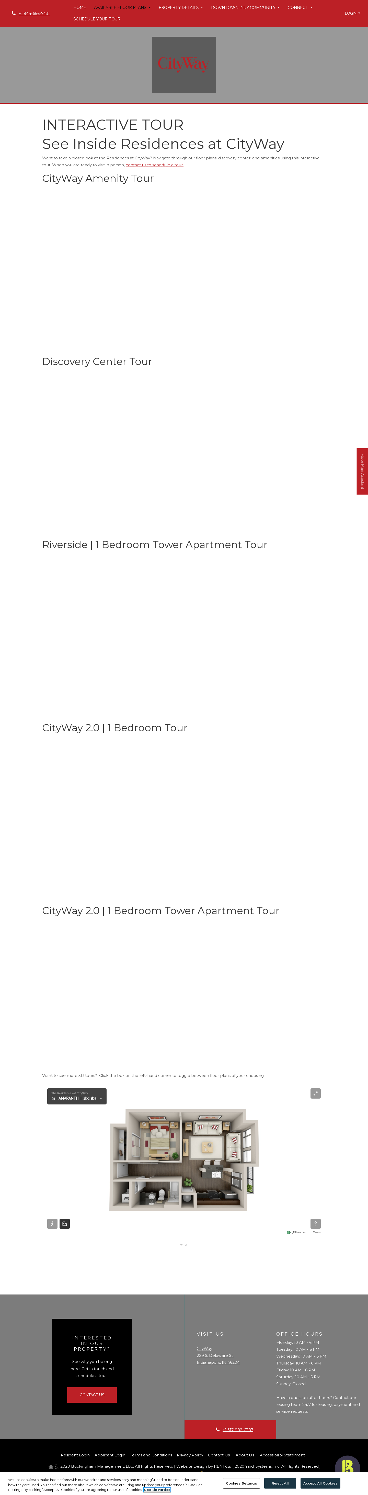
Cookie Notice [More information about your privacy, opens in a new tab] (157, 1490)
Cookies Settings (241, 1483)
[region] (184, 1483)
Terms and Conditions (151, 1455)
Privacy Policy (190, 1455)
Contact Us (92, 1395)
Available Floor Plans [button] (120, 7)
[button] (352, 13)
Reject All (280, 1483)
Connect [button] (298, 7)
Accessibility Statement (282, 1455)
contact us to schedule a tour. (154, 164)
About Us (245, 1455)
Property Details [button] (179, 7)
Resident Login (75, 1455)
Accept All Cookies (320, 1483)
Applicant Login (110, 1455)
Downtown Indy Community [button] (244, 7)
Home (79, 7)
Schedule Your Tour (96, 19)
